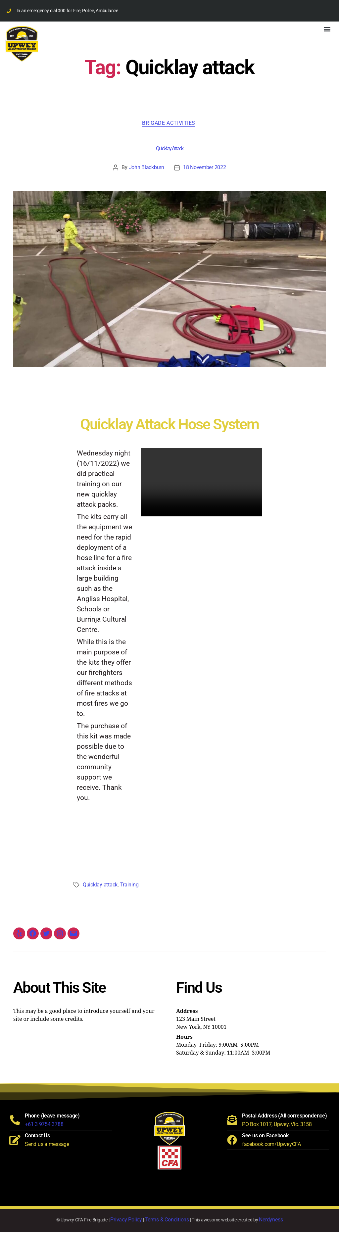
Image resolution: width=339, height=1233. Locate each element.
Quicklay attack (100, 885)
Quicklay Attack (169, 149)
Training (129, 885)
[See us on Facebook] (232, 1141)
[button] (326, 28)
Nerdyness (271, 1220)
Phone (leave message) (52, 1116)
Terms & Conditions (167, 1220)
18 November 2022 (204, 168)
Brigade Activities (169, 123)
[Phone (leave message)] (15, 1121)
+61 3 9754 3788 (44, 1125)
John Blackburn (146, 168)
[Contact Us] (15, 1141)
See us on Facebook (265, 1136)
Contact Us (37, 1136)
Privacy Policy (126, 1220)
